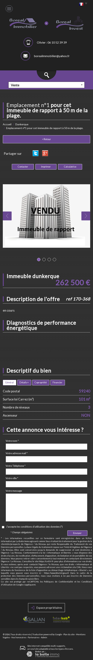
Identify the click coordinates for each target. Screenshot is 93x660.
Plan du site (69, 634)
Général (9, 382)
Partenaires (33, 637)
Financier (57, 382)
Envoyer (77, 533)
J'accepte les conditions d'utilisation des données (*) (34, 526)
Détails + (24, 382)
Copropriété (40, 382)
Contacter (23, 166)
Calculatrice (70, 166)
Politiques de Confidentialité (58, 581)
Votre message (14, 490)
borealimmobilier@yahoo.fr (52, 56)
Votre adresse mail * (17, 453)
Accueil (7, 124)
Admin (44, 637)
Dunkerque (21, 124)
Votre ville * (12, 478)
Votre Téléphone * (15, 465)
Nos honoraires (18, 637)
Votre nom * (12, 440)
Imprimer (46, 166)
